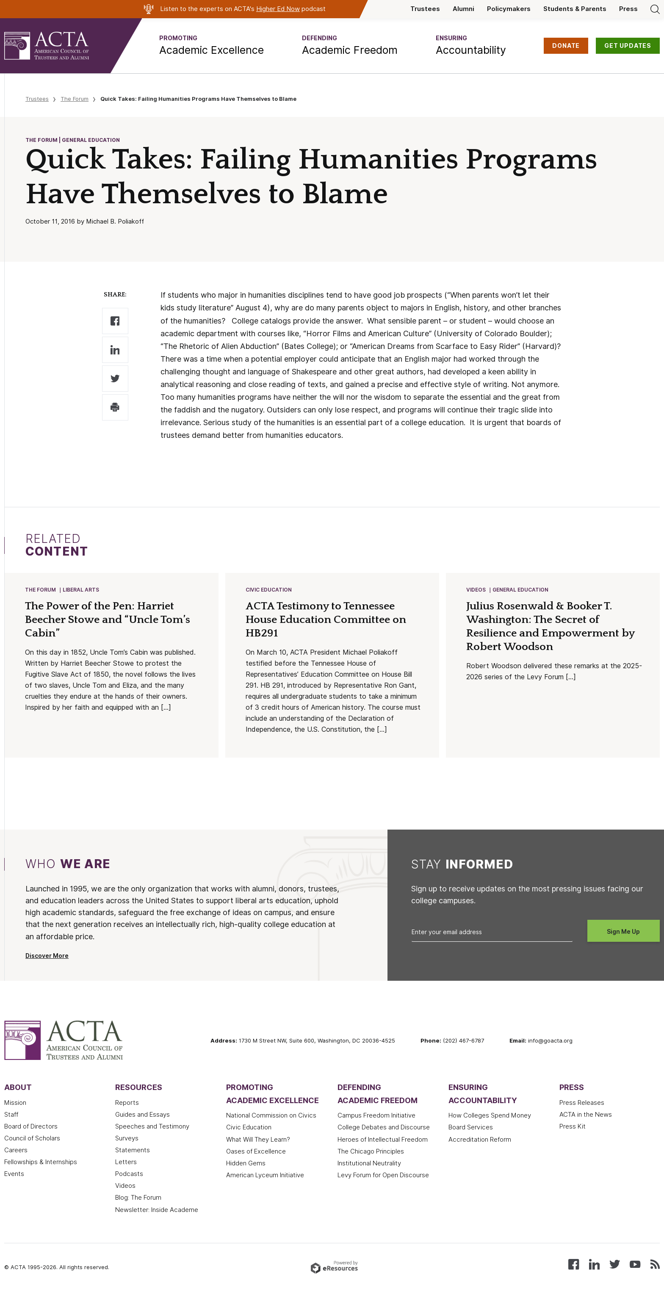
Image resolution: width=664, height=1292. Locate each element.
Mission (15, 1103)
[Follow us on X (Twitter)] (614, 1264)
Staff (11, 1115)
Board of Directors (31, 1127)
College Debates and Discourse (384, 1128)
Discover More (47, 956)
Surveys (126, 1139)
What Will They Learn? (258, 1140)
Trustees (425, 9)
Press (628, 9)
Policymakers (509, 9)
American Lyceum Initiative (265, 1176)
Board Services (470, 1128)
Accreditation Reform (479, 1140)
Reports (127, 1103)
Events (14, 1175)
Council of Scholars (32, 1139)
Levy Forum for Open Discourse (383, 1176)
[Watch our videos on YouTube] (635, 1264)
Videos (476, 590)
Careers (16, 1151)
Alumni (463, 9)
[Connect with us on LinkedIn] (594, 1264)
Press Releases (581, 1103)
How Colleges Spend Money (489, 1116)
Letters (126, 1163)
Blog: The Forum (138, 1198)
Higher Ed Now (278, 9)
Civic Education (269, 590)
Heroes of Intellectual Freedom (383, 1140)
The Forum (75, 98)
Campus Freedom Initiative (376, 1116)
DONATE (566, 45)
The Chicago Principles (371, 1152)
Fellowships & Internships (40, 1163)
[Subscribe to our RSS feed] (655, 1264)
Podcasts (129, 1175)
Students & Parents (574, 9)
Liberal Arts (81, 590)
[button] (211, 46)
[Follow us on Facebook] (573, 1264)
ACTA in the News (585, 1115)
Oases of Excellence (256, 1152)
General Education (521, 590)
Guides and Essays (142, 1115)
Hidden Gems (246, 1164)
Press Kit (572, 1127)
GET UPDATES (627, 45)
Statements (132, 1151)
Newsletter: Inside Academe (156, 1211)
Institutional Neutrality (369, 1164)
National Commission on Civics (271, 1116)
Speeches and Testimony (152, 1127)
